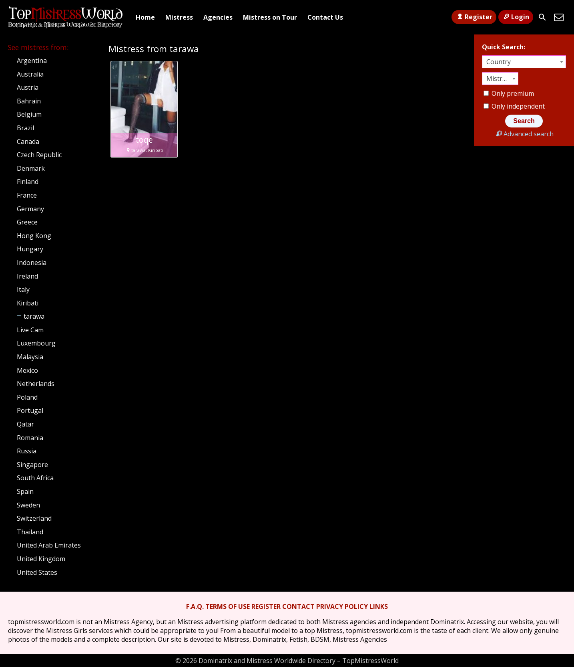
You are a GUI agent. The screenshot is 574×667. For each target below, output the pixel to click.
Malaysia (30, 356)
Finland (27, 181)
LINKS (378, 606)
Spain (25, 491)
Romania (30, 437)
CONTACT (298, 606)
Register (474, 16)
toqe (144, 140)
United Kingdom (41, 558)
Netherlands (35, 383)
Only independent (514, 106)
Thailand (30, 532)
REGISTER (266, 606)
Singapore (32, 464)
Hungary (30, 249)
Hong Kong (34, 235)
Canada (28, 141)
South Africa (35, 477)
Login (515, 16)
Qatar (25, 424)
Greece (27, 222)
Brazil (25, 127)
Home (145, 17)
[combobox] (524, 61)
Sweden (28, 505)
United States (37, 572)
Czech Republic (39, 154)
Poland (27, 397)
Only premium (509, 93)
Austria (27, 87)
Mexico (27, 370)
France (27, 195)
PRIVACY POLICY (342, 606)
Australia (30, 74)
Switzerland (34, 518)
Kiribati (27, 303)
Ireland (27, 276)
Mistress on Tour (270, 17)
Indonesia (31, 262)
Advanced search (523, 133)
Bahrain (29, 101)
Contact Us (325, 17)
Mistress (179, 17)
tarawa (34, 316)
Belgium (29, 114)
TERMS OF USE (227, 606)
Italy (23, 289)
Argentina (32, 60)
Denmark (31, 168)
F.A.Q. (195, 606)
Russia (26, 451)
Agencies (218, 17)
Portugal (30, 410)
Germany (30, 208)
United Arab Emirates (49, 545)
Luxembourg (36, 343)
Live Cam (30, 329)
